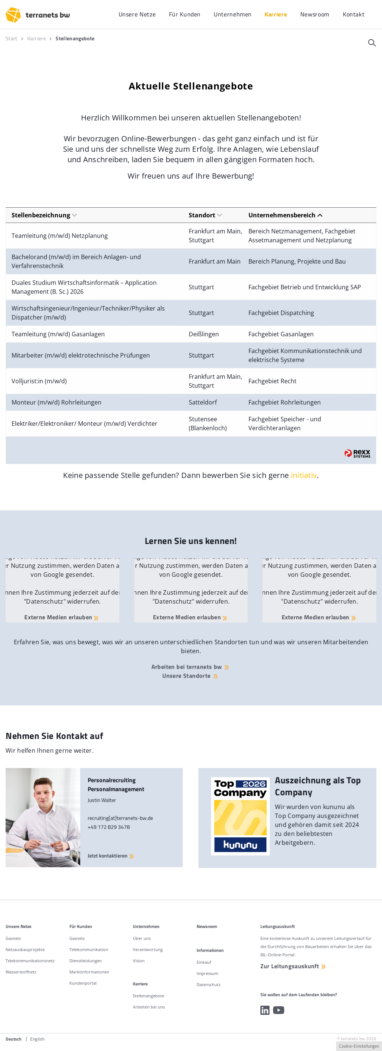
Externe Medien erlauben (58, 616)
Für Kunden (80, 926)
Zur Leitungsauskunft (290, 966)
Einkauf (204, 962)
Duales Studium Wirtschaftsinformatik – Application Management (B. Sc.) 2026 (84, 287)
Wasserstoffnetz (21, 972)
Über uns (142, 938)
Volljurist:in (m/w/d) (39, 381)
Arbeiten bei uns (149, 1007)
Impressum (207, 973)
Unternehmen (146, 926)
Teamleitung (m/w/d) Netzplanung (60, 236)
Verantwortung (148, 949)
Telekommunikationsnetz (30, 960)
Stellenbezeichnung (44, 215)
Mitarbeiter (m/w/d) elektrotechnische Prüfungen (81, 355)
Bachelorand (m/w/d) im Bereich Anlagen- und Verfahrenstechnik (76, 261)
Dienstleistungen (85, 960)
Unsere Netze (18, 926)
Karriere (140, 983)
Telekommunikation (88, 949)
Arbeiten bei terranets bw (186, 666)
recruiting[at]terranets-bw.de (120, 818)
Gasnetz (13, 938)
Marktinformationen (89, 972)
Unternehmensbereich (285, 215)
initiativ (304, 475)
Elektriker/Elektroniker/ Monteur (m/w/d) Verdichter (84, 423)
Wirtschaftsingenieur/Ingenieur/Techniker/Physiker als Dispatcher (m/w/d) (88, 312)
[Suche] (372, 43)
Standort (205, 215)
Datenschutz (208, 984)
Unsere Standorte (186, 675)
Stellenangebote (148, 995)
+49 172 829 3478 (109, 827)
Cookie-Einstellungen (359, 1046)
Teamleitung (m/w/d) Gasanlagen (58, 334)
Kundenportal (83, 983)
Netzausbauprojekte (25, 949)
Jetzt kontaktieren (112, 856)
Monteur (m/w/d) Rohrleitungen (56, 402)
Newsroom (207, 926)
